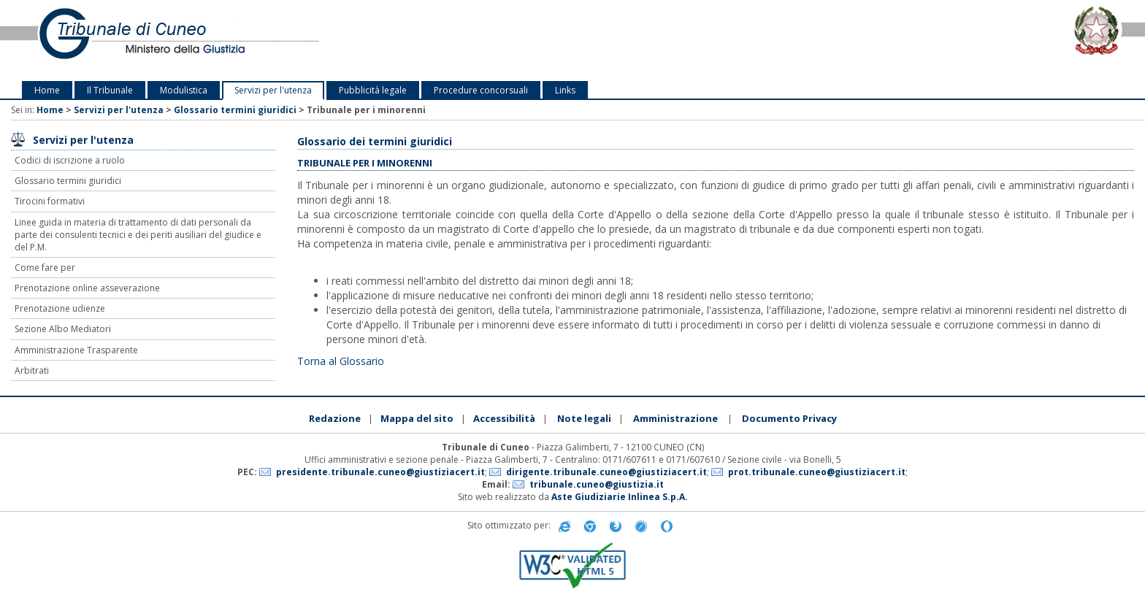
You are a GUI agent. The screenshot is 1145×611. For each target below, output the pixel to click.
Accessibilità (504, 418)
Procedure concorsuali (481, 90)
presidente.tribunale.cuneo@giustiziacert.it (380, 472)
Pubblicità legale (373, 90)
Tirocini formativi (50, 201)
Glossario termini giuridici (235, 110)
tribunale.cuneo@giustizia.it (596, 484)
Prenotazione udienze (60, 308)
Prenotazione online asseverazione (87, 288)
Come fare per (45, 267)
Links (565, 90)
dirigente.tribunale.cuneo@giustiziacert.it (606, 472)
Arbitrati (32, 370)
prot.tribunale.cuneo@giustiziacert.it (816, 472)
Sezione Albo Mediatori (63, 329)
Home (47, 90)
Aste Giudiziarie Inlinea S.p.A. (619, 497)
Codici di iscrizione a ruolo (70, 160)
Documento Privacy (789, 418)
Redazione (335, 418)
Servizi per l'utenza (273, 90)
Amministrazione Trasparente (76, 350)
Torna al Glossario (340, 361)
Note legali (584, 418)
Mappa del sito (416, 418)
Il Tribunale (110, 90)
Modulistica (183, 90)
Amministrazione (675, 418)
